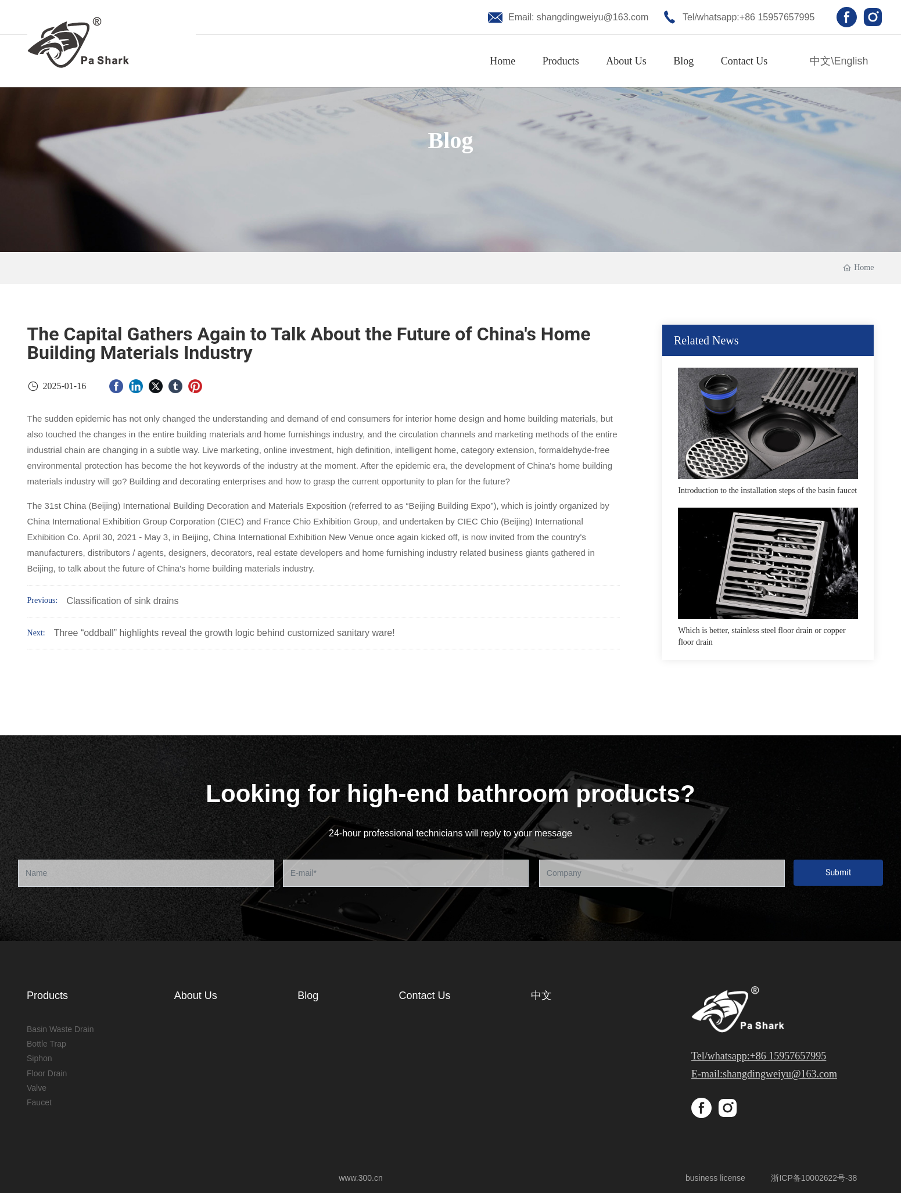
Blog (450, 140)
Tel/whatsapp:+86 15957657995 (748, 17)
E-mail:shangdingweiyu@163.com (764, 1074)
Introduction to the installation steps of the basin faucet (767, 490)
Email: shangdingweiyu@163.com (578, 17)
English (851, 61)
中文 (820, 61)
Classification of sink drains (122, 601)
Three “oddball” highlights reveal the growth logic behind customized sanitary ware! (224, 633)
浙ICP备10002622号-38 (814, 1178)
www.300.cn (362, 1178)
